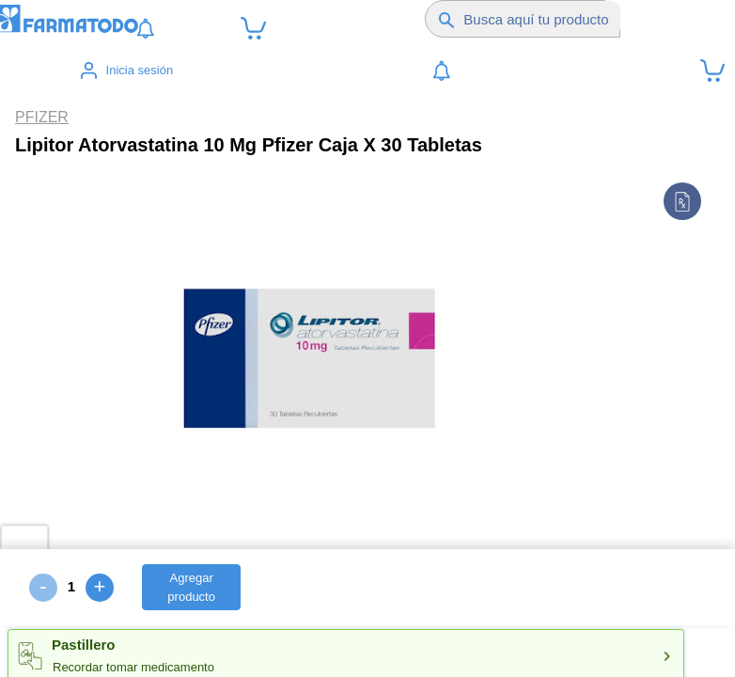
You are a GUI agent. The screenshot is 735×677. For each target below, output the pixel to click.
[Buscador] (541, 19)
